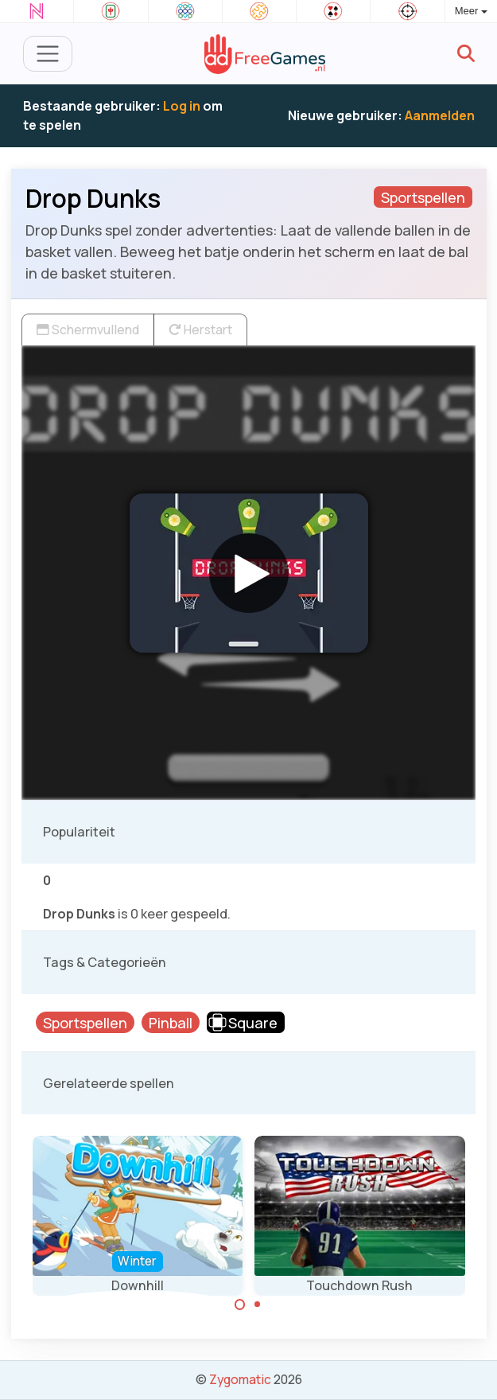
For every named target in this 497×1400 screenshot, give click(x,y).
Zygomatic (240, 1379)
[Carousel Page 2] (257, 1304)
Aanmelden (440, 115)
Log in (181, 106)
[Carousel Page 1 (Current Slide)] (240, 1304)
